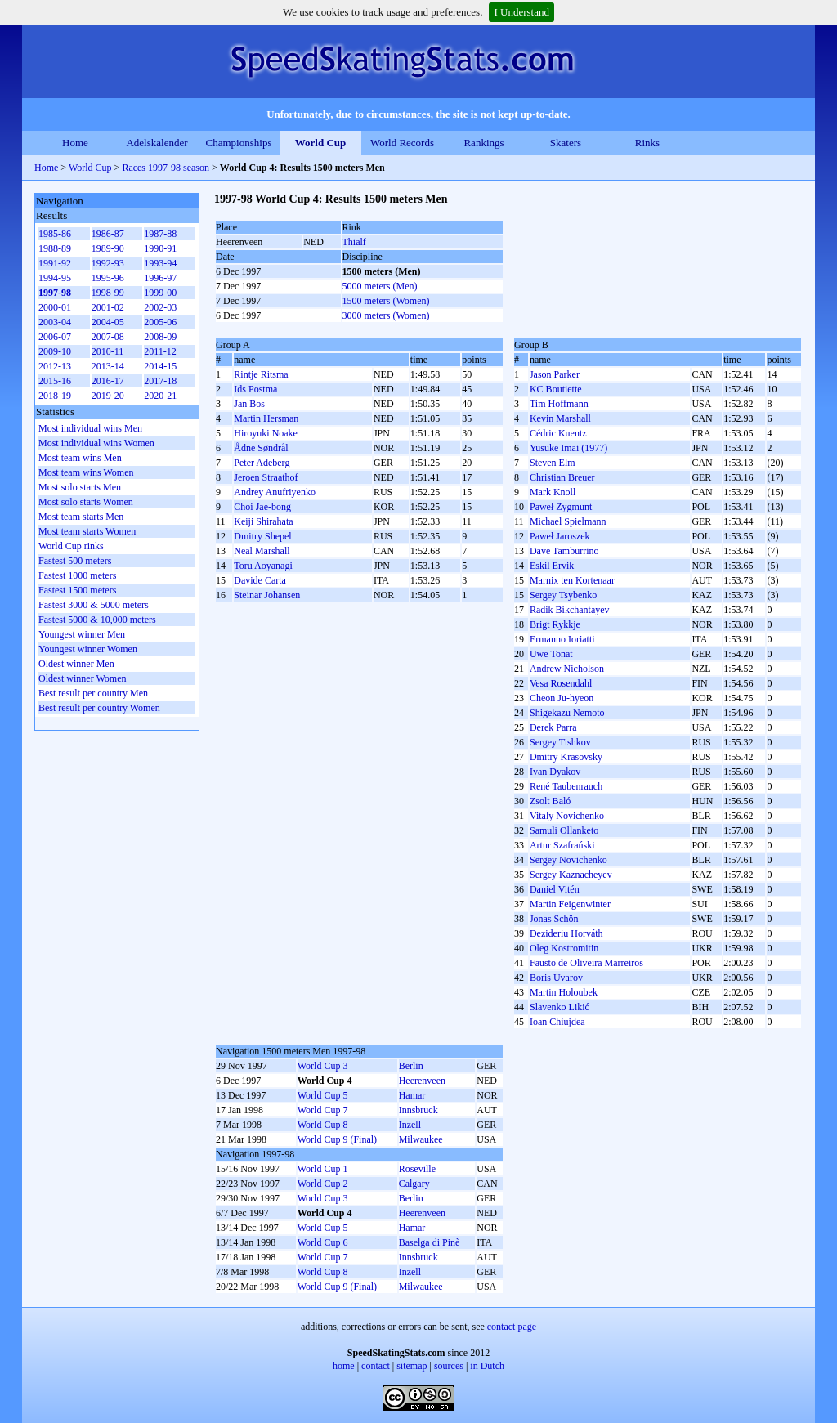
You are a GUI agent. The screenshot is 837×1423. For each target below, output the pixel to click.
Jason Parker (555, 374)
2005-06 (160, 322)
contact (375, 1366)
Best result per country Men (93, 693)
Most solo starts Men (79, 487)
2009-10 (54, 351)
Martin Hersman (266, 418)
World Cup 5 (323, 1095)
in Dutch (487, 1366)
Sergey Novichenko (568, 860)
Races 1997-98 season (165, 167)
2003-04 (54, 322)
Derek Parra (553, 727)
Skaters (565, 142)
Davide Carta (260, 580)
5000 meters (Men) (380, 286)
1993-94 (160, 263)
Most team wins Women (85, 472)
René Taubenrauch (566, 786)
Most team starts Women (87, 531)
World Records (402, 142)
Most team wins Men (80, 457)
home (344, 1366)
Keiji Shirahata (263, 521)
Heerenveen (422, 1080)
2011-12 (160, 351)
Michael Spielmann (568, 521)
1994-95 (54, 278)
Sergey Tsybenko (563, 595)
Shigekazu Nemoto (567, 712)
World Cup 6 (323, 1242)
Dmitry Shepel (262, 536)
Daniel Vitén (555, 889)
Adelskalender (156, 142)
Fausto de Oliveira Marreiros (586, 963)
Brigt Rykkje (555, 624)
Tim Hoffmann (559, 403)
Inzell (410, 1124)
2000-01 (54, 307)
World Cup (321, 142)
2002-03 (160, 307)
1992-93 (108, 263)
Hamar (412, 1095)
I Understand (521, 12)
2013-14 (108, 366)
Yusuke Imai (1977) (568, 448)
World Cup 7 (323, 1110)
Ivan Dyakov (555, 771)
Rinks (647, 142)
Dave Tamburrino (564, 551)
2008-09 (160, 336)
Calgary (414, 1183)
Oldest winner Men (76, 663)
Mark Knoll (552, 492)
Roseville (417, 1169)
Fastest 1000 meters (77, 575)
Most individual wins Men (90, 428)
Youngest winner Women (87, 649)
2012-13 (54, 366)
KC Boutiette (556, 389)
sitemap (411, 1366)
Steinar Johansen (267, 595)
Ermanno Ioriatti (562, 639)
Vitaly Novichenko (567, 815)
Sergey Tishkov (560, 742)
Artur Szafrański (562, 845)
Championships (239, 142)
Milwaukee (421, 1139)
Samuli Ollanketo (564, 830)
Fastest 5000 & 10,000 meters (97, 619)
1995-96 (108, 278)
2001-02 (108, 307)
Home (75, 142)
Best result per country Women (99, 708)
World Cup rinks (71, 546)
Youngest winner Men (81, 634)
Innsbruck (418, 1110)
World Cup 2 (323, 1183)
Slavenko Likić (559, 1007)
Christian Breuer (562, 477)
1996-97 (160, 278)
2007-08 (108, 336)
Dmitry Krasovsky (566, 757)
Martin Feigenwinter (570, 904)
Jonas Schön (554, 918)
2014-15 (160, 366)
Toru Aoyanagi (263, 565)
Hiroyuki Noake (266, 433)
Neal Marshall (261, 551)
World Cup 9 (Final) (337, 1139)
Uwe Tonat (551, 654)
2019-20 (108, 395)
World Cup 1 (323, 1169)
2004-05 (108, 322)
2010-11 (108, 351)
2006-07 (54, 336)
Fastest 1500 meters (77, 590)
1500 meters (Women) (386, 301)
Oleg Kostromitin (564, 948)
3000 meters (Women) (386, 315)
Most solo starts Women (85, 502)
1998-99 (108, 292)
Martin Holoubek (564, 992)
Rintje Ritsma (261, 374)
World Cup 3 (323, 1066)
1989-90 (108, 248)
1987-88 (160, 233)
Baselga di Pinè (429, 1242)
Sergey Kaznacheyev (571, 874)
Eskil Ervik (552, 565)
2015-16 (54, 381)
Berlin (411, 1066)
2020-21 (160, 395)
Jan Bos (249, 403)
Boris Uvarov (556, 977)
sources (448, 1366)
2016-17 (108, 381)
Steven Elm (552, 462)
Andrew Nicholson (567, 668)
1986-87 (108, 233)
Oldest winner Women (82, 678)
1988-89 (54, 248)
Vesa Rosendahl (561, 683)
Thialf (354, 242)
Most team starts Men (80, 516)
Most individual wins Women (96, 443)
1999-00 (160, 292)
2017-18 (160, 381)
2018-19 (54, 395)
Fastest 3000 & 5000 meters (93, 605)
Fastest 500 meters (74, 560)
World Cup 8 (323, 1124)
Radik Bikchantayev (570, 609)
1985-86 (54, 233)
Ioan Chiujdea (557, 1021)
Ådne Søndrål (261, 448)
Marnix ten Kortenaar (572, 580)
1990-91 (160, 248)
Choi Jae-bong (262, 506)
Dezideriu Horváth (566, 933)
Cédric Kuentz (558, 433)
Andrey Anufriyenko (275, 492)
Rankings (483, 142)
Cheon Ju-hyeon (561, 698)
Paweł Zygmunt (561, 506)
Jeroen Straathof (266, 477)
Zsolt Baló (550, 801)
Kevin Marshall (560, 418)
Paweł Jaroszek (560, 536)
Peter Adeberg (261, 462)
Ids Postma (255, 389)
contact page (511, 1326)
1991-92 (54, 263)
